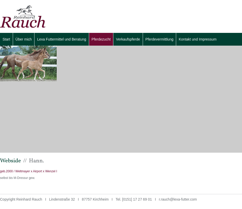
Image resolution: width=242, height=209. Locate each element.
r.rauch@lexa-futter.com (178, 199)
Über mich (24, 39)
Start (6, 39)
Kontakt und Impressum (197, 39)
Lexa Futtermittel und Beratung (61, 39)
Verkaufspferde (128, 39)
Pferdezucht (101, 39)
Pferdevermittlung (160, 39)
